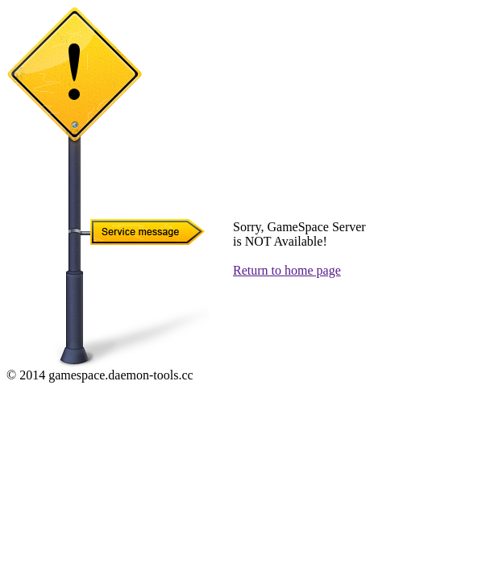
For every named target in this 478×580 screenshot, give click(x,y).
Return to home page (287, 270)
